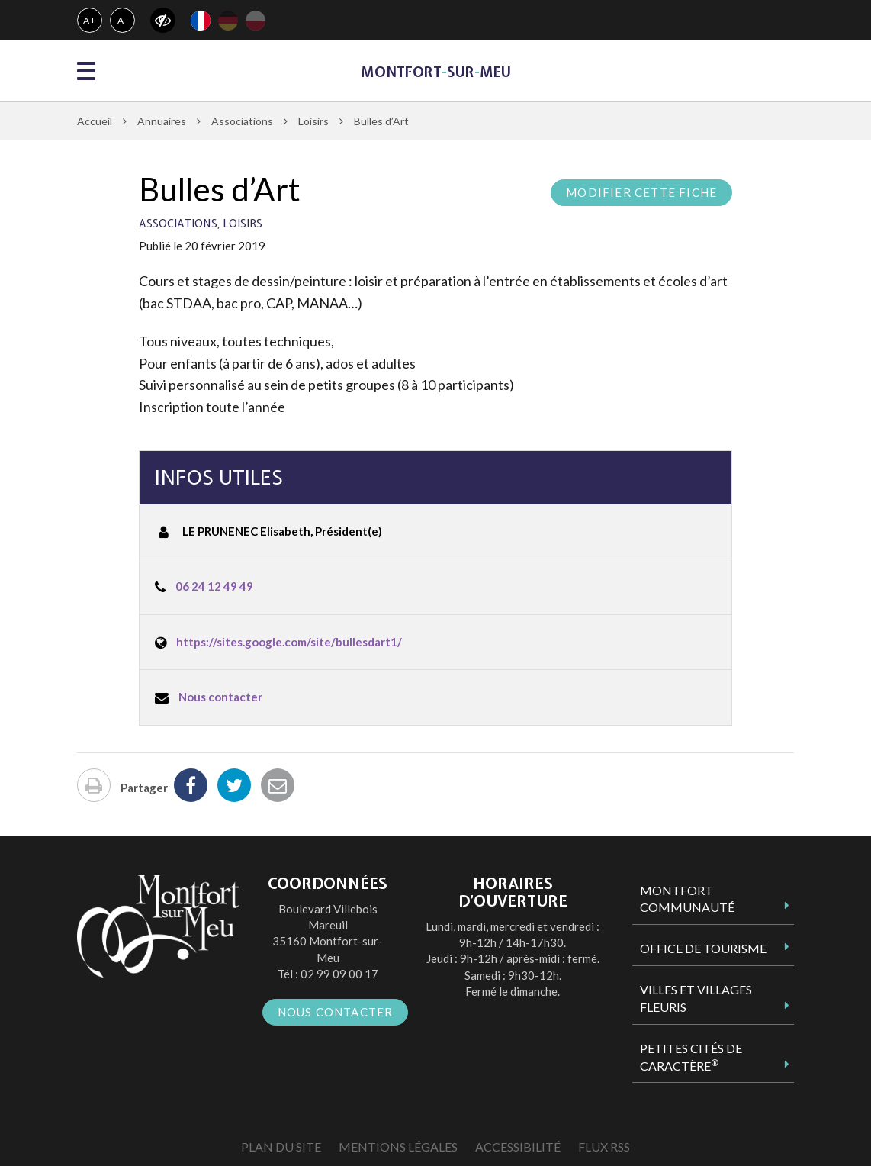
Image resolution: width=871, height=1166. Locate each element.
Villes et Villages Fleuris (696, 998)
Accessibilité (518, 1146)
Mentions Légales (398, 1146)
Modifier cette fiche (641, 192)
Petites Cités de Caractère (691, 1057)
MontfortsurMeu (436, 72)
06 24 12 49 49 (214, 586)
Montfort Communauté (687, 899)
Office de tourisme (703, 948)
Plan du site (281, 1146)
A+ (89, 20)
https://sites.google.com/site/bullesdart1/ (289, 642)
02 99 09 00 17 (339, 974)
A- (122, 20)
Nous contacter (220, 697)
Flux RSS (604, 1146)
